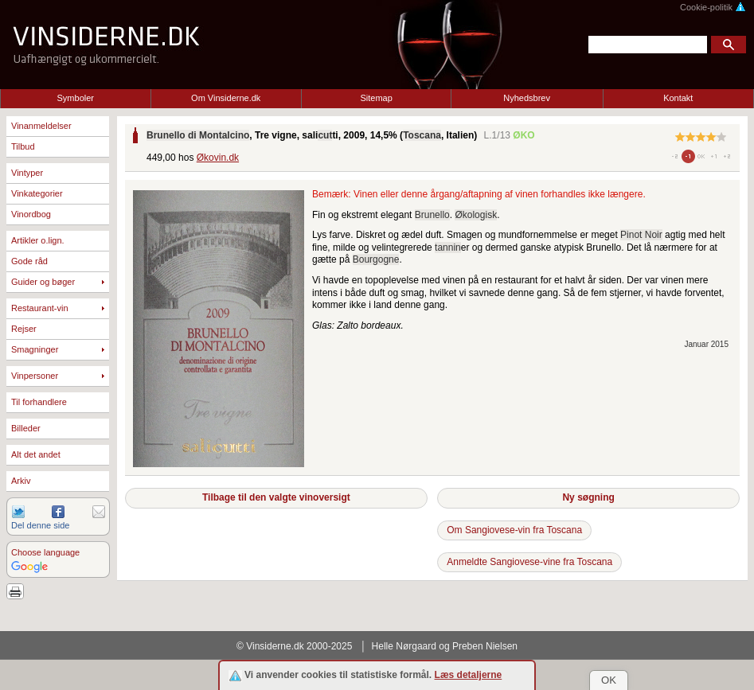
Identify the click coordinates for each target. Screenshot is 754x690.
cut (325, 135)
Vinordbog (31, 214)
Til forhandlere (39, 402)
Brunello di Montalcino (198, 135)
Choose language (45, 552)
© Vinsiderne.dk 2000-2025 (294, 646)
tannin (448, 247)
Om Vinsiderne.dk (225, 98)
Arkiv (20, 480)
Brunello (432, 214)
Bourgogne (376, 259)
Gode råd (29, 261)
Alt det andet (36, 454)
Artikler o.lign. (37, 240)
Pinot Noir (641, 234)
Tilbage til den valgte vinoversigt (276, 497)
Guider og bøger (43, 282)
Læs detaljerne (468, 674)
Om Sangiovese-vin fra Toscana (514, 530)
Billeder (26, 428)
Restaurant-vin (39, 308)
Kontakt (678, 98)
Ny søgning (588, 497)
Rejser (24, 328)
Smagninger (34, 349)
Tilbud (23, 146)
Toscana (422, 135)
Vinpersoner (34, 375)
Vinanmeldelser (41, 126)
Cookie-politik (713, 7)
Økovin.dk (218, 157)
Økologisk (476, 214)
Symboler (75, 98)
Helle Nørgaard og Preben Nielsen (445, 646)
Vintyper (27, 172)
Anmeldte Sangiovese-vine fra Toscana (529, 561)
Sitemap (377, 98)
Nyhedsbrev (526, 98)
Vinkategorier (37, 193)
